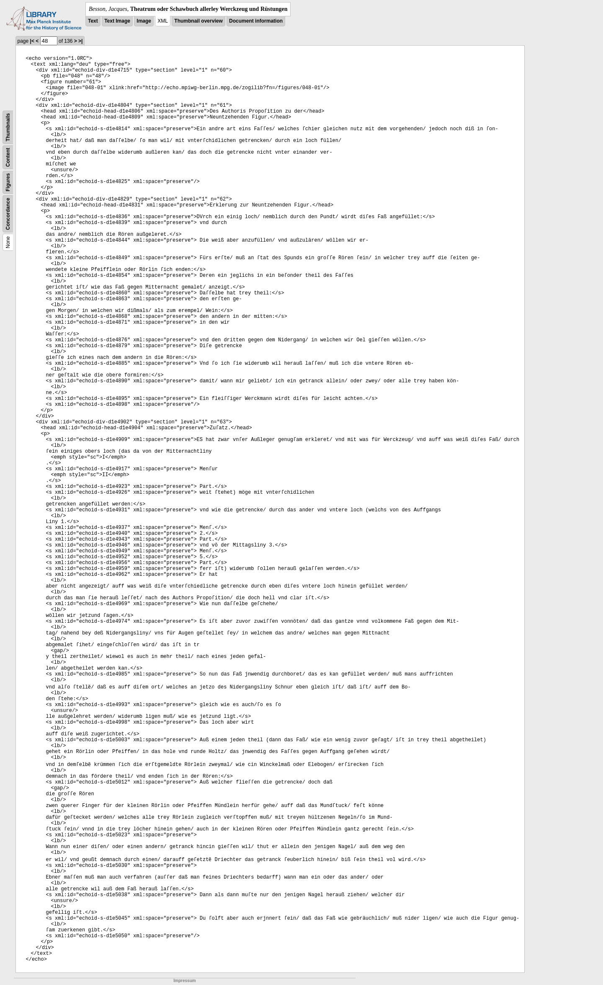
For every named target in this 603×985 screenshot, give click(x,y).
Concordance (8, 214)
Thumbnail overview (198, 21)
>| (80, 41)
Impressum (184, 980)
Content (8, 157)
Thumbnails (8, 127)
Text (93, 21)
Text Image (117, 21)
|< (32, 41)
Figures (8, 182)
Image (144, 21)
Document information (256, 21)
